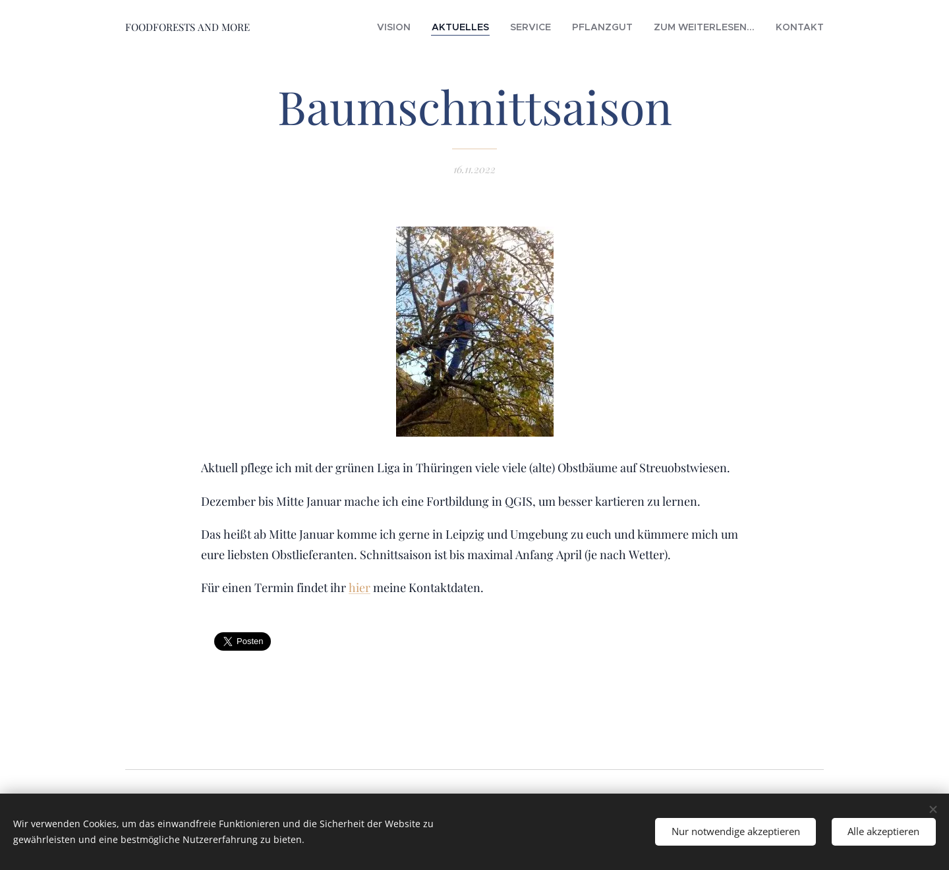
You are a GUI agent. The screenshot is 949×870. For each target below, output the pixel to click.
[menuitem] (448, 27)
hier (359, 588)
